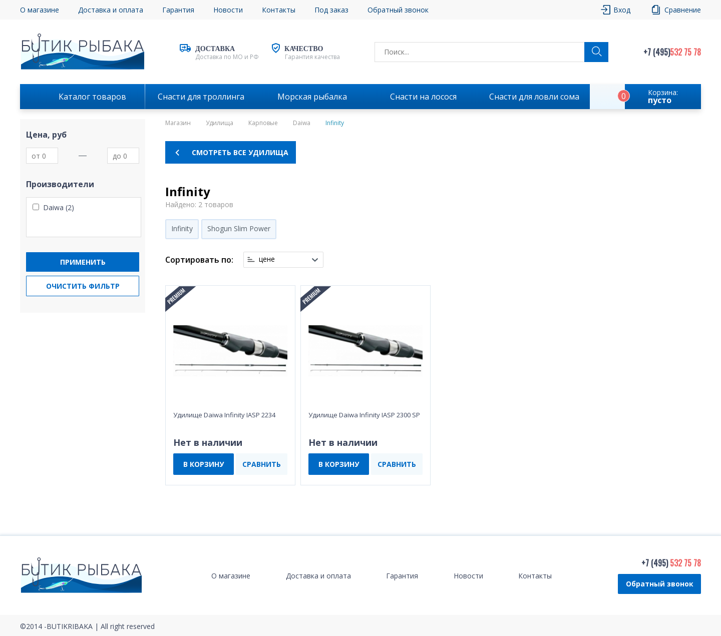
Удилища (219, 123)
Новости (228, 10)
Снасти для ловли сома (534, 96)
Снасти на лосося (423, 96)
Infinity (182, 228)
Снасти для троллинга (201, 96)
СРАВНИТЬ (261, 464)
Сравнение (682, 10)
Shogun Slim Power (238, 228)
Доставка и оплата (110, 10)
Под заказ (331, 10)
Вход (621, 10)
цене (267, 259)
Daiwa (301, 123)
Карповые (263, 123)
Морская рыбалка (312, 96)
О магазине (39, 10)
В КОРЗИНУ (203, 464)
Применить (83, 262)
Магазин (178, 123)
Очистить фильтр (83, 286)
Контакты (278, 10)
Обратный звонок (398, 10)
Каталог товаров (92, 96)
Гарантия (178, 10)
